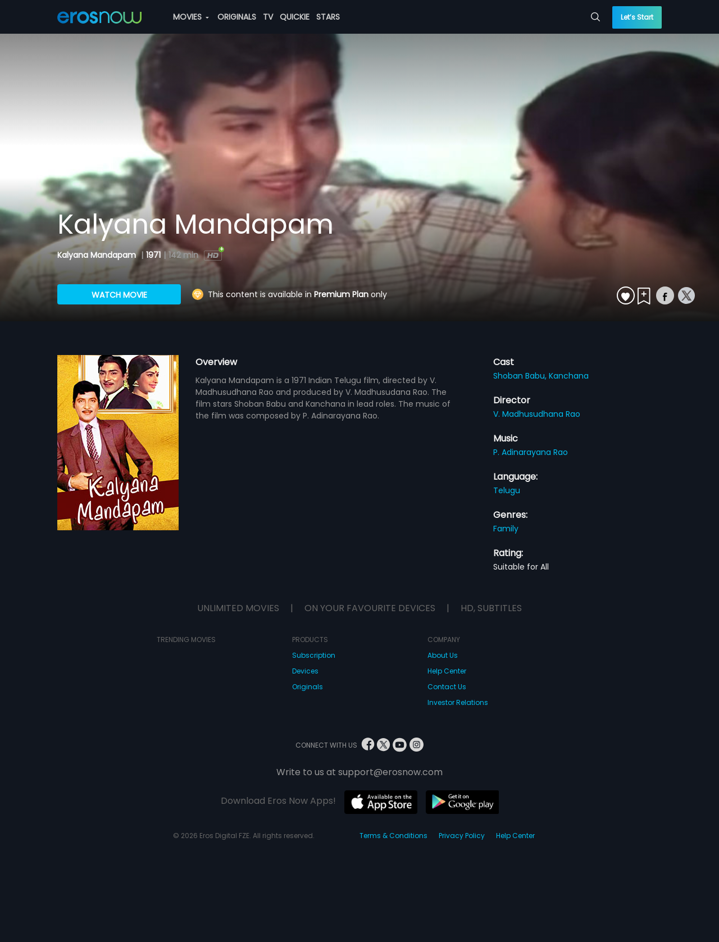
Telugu (506, 490)
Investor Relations (457, 702)
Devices (305, 671)
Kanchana (569, 375)
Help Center (446, 671)
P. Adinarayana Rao (530, 452)
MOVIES (191, 16)
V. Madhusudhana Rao (536, 414)
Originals (307, 686)
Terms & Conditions (393, 835)
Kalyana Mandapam (97, 255)
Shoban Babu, (521, 375)
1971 (153, 255)
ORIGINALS (236, 16)
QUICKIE (295, 16)
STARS (328, 16)
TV (268, 16)
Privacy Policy (462, 835)
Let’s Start (637, 17)
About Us (442, 655)
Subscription (313, 655)
